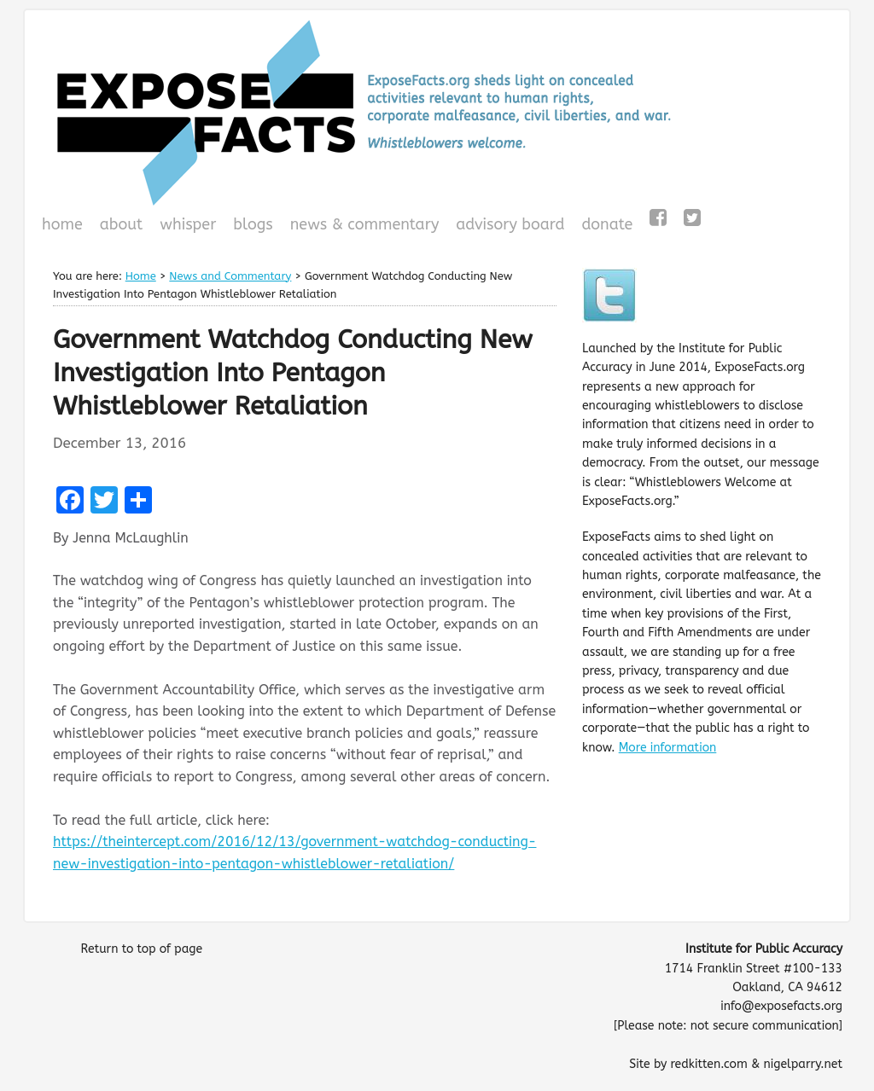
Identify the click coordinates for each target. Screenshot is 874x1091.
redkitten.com (708, 1064)
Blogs (250, 226)
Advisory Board (510, 224)
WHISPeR (188, 224)
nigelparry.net (802, 1064)
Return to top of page (141, 949)
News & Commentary (365, 224)
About (121, 224)
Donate (605, 226)
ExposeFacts (437, 112)
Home (62, 224)
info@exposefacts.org (781, 1006)
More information (668, 747)
